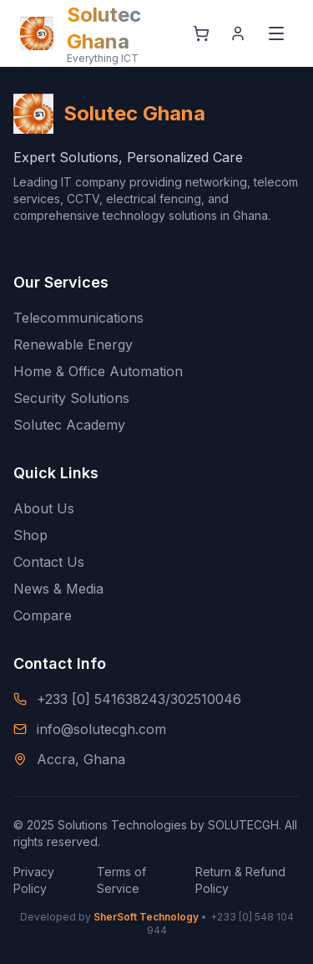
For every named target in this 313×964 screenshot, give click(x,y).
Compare (42, 615)
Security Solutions (71, 398)
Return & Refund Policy (240, 880)
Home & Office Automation (98, 371)
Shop (30, 535)
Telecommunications (78, 317)
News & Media (58, 588)
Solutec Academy (69, 424)
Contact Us (48, 561)
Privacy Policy (33, 880)
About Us (43, 508)
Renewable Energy (73, 344)
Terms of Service (121, 880)
